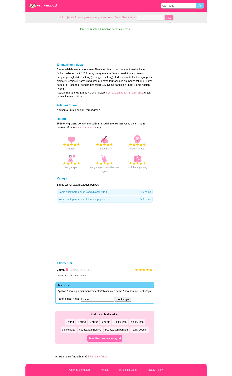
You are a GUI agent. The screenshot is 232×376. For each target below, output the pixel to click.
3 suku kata (68, 329)
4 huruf (82, 322)
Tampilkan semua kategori (105, 338)
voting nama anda (85, 127)
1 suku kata (120, 322)
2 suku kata (137, 322)
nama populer (139, 329)
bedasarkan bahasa (116, 329)
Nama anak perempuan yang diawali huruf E (104, 192)
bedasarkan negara (90, 329)
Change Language (80, 369)
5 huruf (94, 322)
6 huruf (106, 322)
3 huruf (70, 322)
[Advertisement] (38, 71)
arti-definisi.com (128, 369)
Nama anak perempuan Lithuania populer (104, 199)
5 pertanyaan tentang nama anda (125, 92)
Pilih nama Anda (97, 356)
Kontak (105, 369)
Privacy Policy (155, 369)
